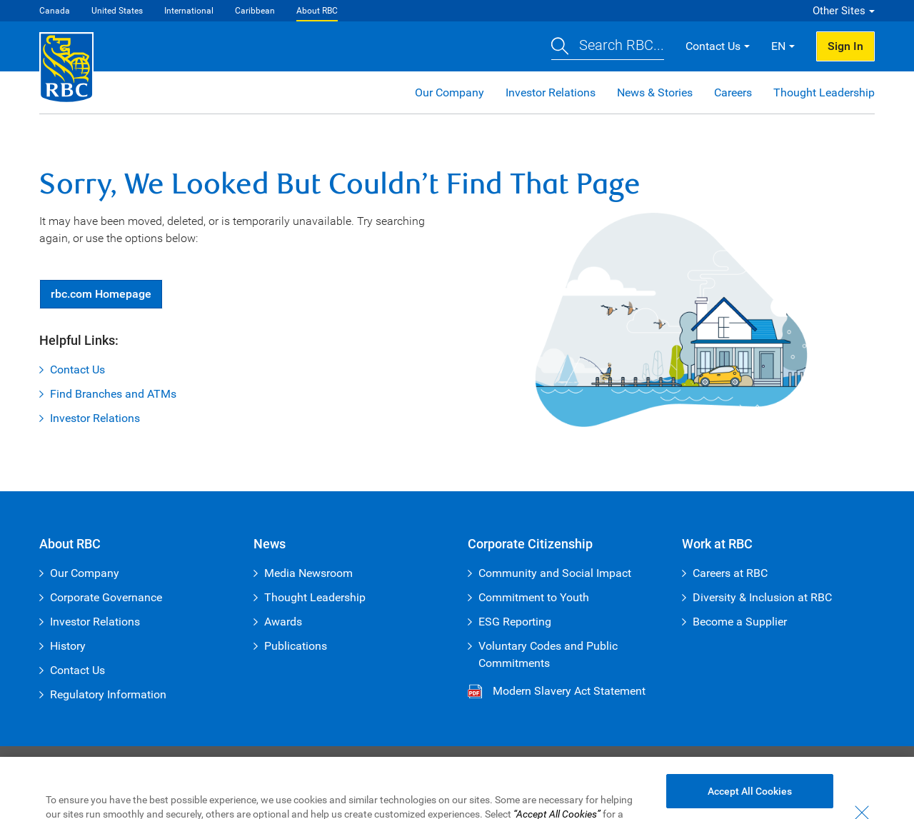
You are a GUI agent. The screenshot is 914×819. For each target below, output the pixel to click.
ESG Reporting (514, 621)
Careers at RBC (730, 573)
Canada (54, 11)
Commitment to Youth (533, 597)
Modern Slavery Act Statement (569, 691)
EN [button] (778, 46)
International (189, 11)
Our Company (449, 92)
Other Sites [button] (839, 10)
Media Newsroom (308, 573)
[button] (607, 46)
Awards (283, 621)
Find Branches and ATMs (113, 394)
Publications (295, 646)
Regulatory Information (108, 694)
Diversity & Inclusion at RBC (762, 597)
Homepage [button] (101, 294)
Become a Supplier (740, 621)
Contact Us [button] (713, 46)
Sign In (845, 46)
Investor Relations (551, 92)
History (68, 646)
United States (117, 11)
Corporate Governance (106, 597)
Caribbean (255, 11)
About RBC (317, 11)
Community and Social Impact (554, 573)
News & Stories (655, 92)
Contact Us (77, 369)
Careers (733, 92)
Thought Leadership (824, 92)
